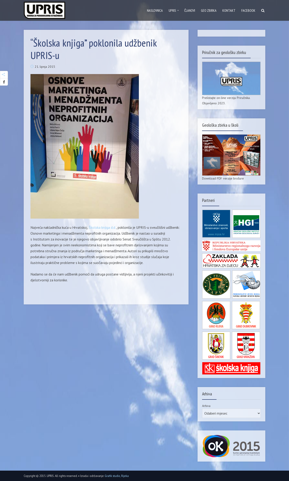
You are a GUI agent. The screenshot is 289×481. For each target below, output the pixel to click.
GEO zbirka (209, 10)
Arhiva (206, 406)
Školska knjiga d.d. (102, 227)
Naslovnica (155, 10)
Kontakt (228, 10)
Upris (172, 10)
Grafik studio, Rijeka (117, 476)
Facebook (248, 10)
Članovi (189, 10)
